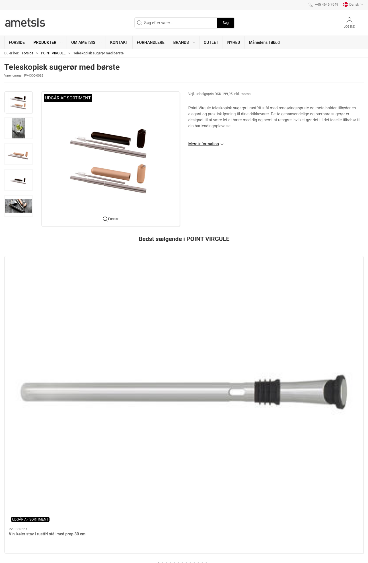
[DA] (25, 22)
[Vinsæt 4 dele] (184, 283)
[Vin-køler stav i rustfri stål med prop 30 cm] (38, 283)
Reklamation (144, 527)
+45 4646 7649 (17, 543)
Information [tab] (19, 387)
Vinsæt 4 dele (167, 315)
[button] (48, 42)
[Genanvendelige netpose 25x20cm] (256, 283)
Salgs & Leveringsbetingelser (158, 533)
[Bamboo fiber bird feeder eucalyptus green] (329, 283)
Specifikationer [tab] (22, 402)
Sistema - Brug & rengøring (156, 539)
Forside (28, 53)
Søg (226, 23)
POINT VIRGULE (53, 53)
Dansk (353, 4)
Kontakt (139, 515)
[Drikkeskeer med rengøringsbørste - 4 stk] (111, 283)
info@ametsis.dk (19, 549)
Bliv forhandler (145, 521)
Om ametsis (143, 509)
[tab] (178, 345)
